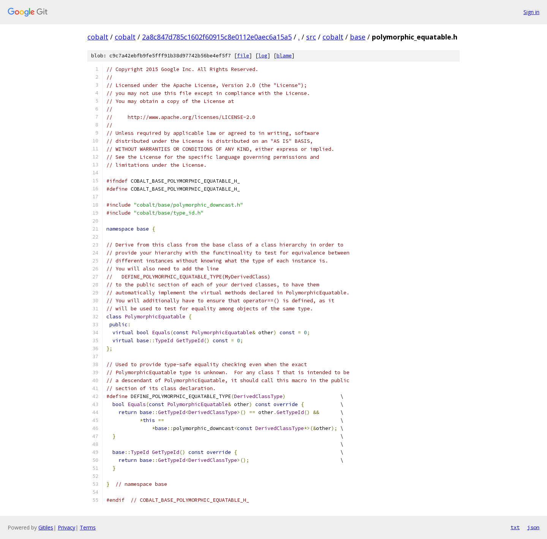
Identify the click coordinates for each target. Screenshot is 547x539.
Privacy (66, 527)
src (311, 36)
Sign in (531, 12)
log (262, 55)
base (357, 36)
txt (515, 527)
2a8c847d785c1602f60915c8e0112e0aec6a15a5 (217, 36)
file (243, 55)
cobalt (97, 36)
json (533, 527)
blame (284, 55)
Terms (88, 527)
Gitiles (45, 527)
